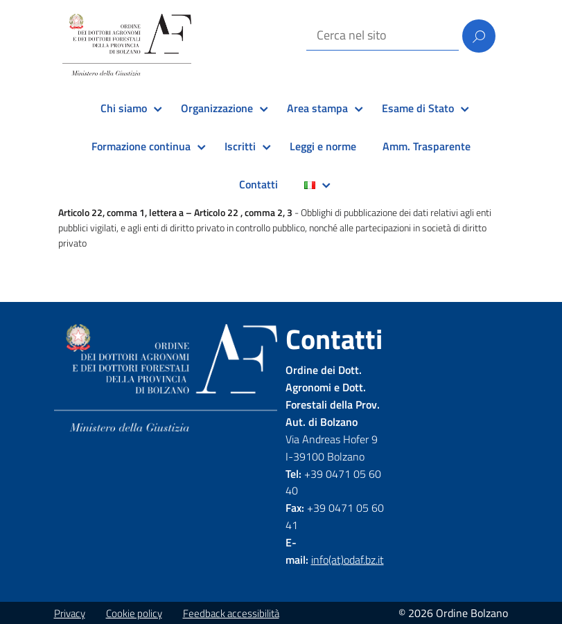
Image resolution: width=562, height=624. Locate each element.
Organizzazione (217, 108)
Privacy (69, 613)
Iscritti (240, 146)
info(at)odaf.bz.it (347, 559)
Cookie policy (134, 613)
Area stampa (317, 108)
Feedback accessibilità (231, 613)
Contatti (258, 184)
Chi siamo (123, 108)
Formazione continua (141, 146)
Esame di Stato (418, 108)
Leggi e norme (323, 146)
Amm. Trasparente (427, 146)
